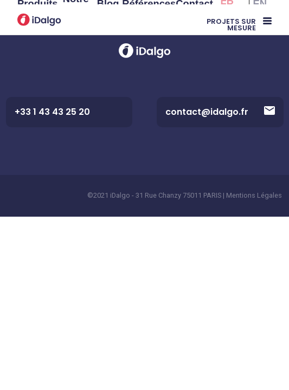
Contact (194, 15)
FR (227, 15)
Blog (108, 15)
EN (260, 15)
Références (149, 15)
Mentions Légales (254, 195)
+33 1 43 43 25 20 (52, 112)
